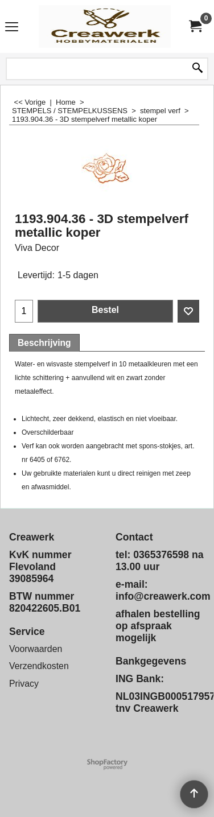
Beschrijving (44, 343)
